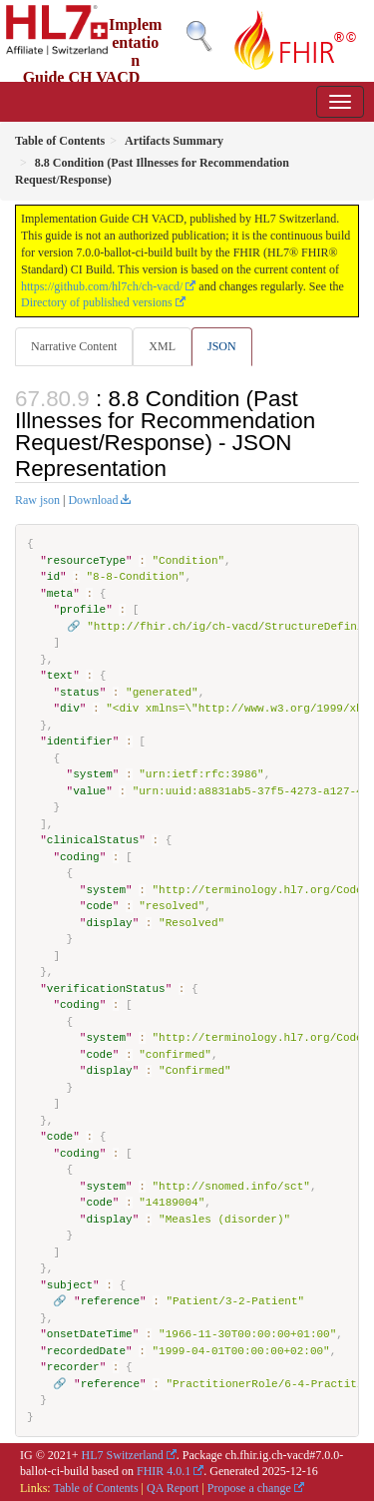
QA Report (172, 1488)
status (80, 692)
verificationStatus (106, 988)
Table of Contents (95, 1488)
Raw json (37, 500)
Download (93, 500)
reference (110, 1300)
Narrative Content (74, 346)
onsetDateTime (90, 1333)
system (93, 773)
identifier (80, 741)
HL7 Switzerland (123, 1455)
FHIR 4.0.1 (163, 1471)
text (60, 675)
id (53, 576)
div (70, 708)
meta (60, 593)
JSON (221, 346)
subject (70, 1284)
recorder (73, 1366)
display (109, 922)
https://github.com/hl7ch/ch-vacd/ (102, 286)
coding (80, 856)
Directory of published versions (97, 302)
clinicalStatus (93, 839)
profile (83, 609)
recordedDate (86, 1350)
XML (162, 346)
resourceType (86, 560)
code (99, 905)
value (89, 790)
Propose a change (249, 1488)
